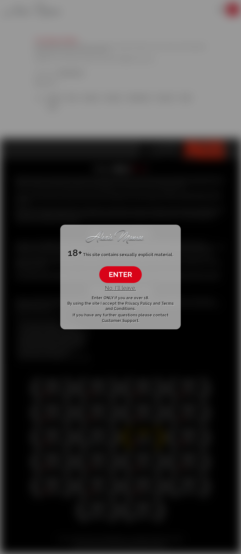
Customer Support (120, 320)
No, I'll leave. (120, 288)
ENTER (120, 274)
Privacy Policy (138, 303)
